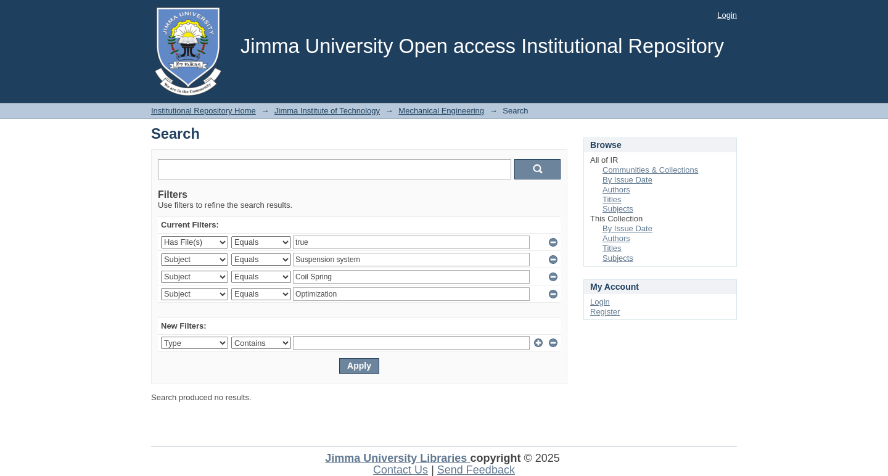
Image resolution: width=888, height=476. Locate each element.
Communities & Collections (650, 169)
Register (605, 311)
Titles (612, 199)
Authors (616, 189)
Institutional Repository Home (203, 110)
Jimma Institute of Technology (327, 110)
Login (727, 15)
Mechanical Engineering (441, 110)
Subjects (617, 208)
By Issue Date (627, 179)
